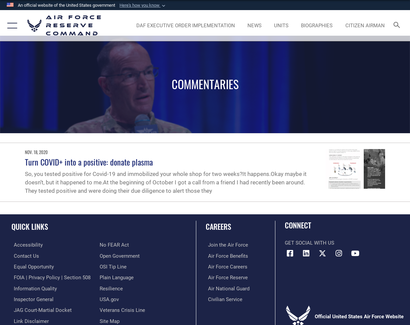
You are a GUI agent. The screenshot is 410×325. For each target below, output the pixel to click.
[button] (143, 5)
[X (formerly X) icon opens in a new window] (322, 253)
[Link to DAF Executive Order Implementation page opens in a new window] (186, 25)
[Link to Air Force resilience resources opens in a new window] (111, 288)
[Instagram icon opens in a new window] (339, 253)
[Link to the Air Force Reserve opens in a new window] (225, 277)
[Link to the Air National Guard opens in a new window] (226, 288)
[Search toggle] (398, 25)
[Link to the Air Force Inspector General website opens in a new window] (31, 298)
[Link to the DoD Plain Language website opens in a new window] (117, 277)
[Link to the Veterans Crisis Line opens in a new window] (122, 309)
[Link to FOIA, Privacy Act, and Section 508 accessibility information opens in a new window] (49, 277)
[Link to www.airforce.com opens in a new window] (226, 245)
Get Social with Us (309, 243)
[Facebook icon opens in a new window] (290, 253)
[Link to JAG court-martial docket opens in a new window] (40, 309)
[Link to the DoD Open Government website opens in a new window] (120, 256)
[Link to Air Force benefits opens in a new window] (226, 256)
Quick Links (29, 226)
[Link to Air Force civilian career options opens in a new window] (223, 298)
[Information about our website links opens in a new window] (28, 320)
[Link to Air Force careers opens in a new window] (225, 266)
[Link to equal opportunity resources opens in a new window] (31, 266)
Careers (218, 226)
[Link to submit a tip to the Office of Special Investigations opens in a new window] (113, 266)
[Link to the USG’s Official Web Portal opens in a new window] (109, 298)
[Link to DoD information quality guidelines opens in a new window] (33, 288)
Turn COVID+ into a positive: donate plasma (89, 162)
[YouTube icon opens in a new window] (355, 253)
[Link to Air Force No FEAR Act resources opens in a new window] (114, 245)
